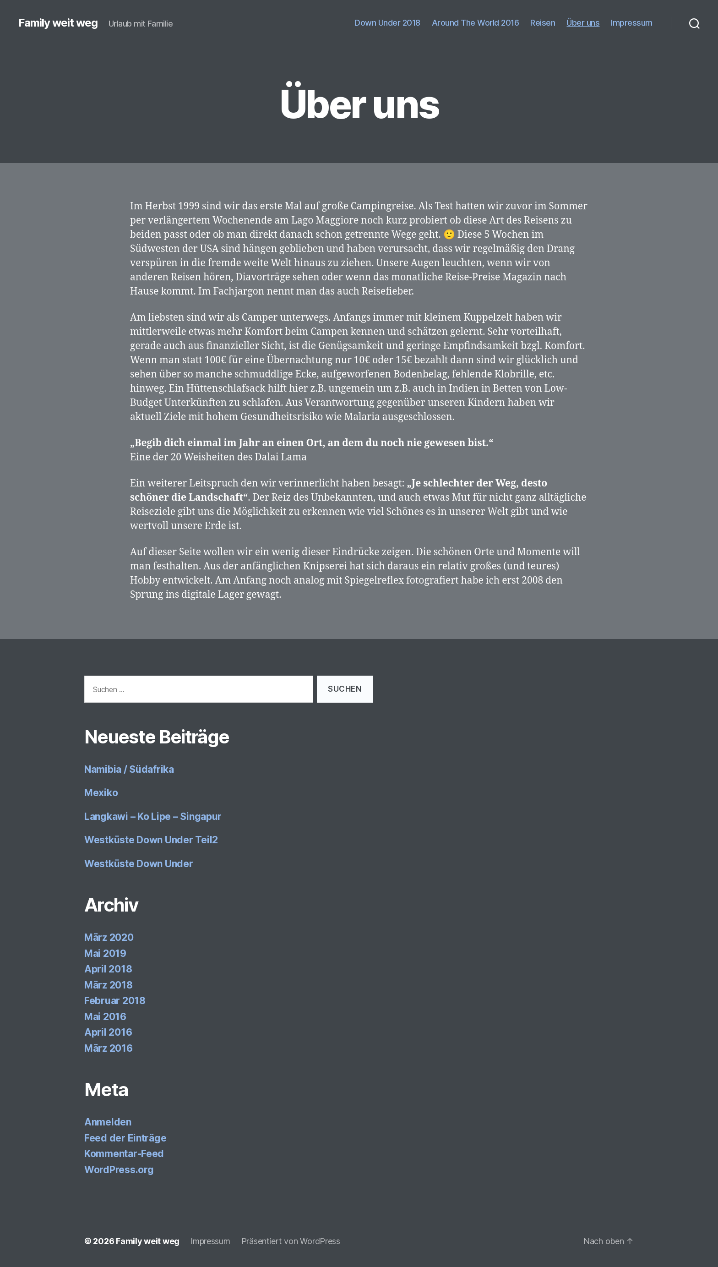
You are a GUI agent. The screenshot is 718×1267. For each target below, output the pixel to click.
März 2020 (109, 937)
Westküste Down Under (138, 863)
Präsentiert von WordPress (290, 1241)
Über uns (582, 22)
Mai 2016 (105, 1016)
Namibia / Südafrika (129, 769)
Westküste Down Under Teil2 (151, 840)
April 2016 (108, 1032)
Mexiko (101, 792)
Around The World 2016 (475, 22)
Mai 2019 (105, 953)
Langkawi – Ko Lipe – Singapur (153, 816)
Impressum (632, 22)
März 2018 (108, 985)
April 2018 (108, 969)
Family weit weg (58, 22)
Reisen (542, 22)
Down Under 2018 (387, 22)
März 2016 (108, 1048)
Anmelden (107, 1122)
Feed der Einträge (125, 1138)
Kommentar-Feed (124, 1153)
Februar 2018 (115, 1000)
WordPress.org (119, 1169)
